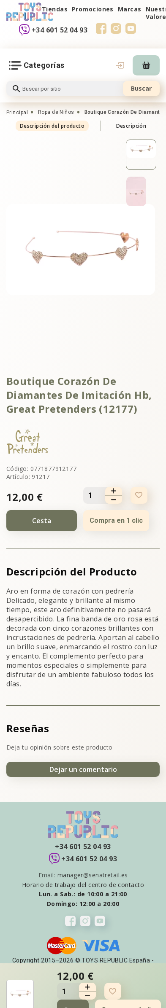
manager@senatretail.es (92, 875)
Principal (17, 113)
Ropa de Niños (56, 112)
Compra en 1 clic (116, 520)
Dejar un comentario (83, 769)
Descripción (131, 125)
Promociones (93, 9)
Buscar (141, 88)
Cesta (41, 520)
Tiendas (55, 9)
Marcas (130, 9)
